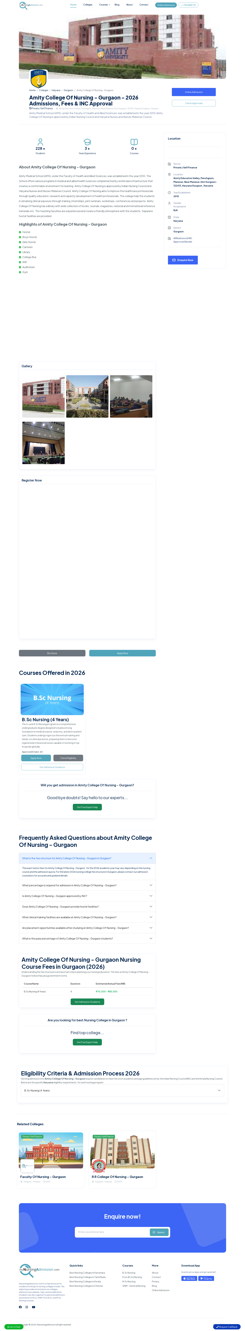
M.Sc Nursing (128, 1281)
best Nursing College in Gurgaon (101, 1020)
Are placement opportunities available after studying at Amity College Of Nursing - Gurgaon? (75, 927)
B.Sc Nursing (128, 1272)
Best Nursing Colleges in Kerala (85, 1281)
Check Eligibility (68, 758)
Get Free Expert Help (87, 807)
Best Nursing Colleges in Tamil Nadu (88, 1277)
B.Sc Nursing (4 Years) (45, 719)
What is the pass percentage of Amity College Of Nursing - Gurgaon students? (67, 938)
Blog (117, 4)
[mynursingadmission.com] (87, 562)
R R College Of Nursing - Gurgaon (117, 1177)
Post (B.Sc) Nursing (132, 1277)
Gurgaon (68, 90)
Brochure (52, 653)
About (129, 4)
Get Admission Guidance (52, 767)
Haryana (56, 90)
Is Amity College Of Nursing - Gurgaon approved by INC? (54, 896)
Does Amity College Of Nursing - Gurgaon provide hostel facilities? (60, 906)
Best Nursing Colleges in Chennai (86, 1285)
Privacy (155, 1281)
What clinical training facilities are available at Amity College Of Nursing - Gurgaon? (69, 917)
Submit (161, 1232)
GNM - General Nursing (133, 1285)
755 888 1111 (188, 5)
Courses (103, 4)
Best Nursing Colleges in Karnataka (87, 1272)
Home (73, 4)
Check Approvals (194, 103)
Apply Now (122, 653)
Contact (144, 4)
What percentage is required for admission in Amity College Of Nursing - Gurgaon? (69, 885)
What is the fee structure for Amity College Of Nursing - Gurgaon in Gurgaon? (66, 858)
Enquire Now (185, 260)
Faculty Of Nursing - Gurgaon (43, 1177)
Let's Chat (14, 1326)
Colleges (87, 4)
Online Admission (166, 5)
